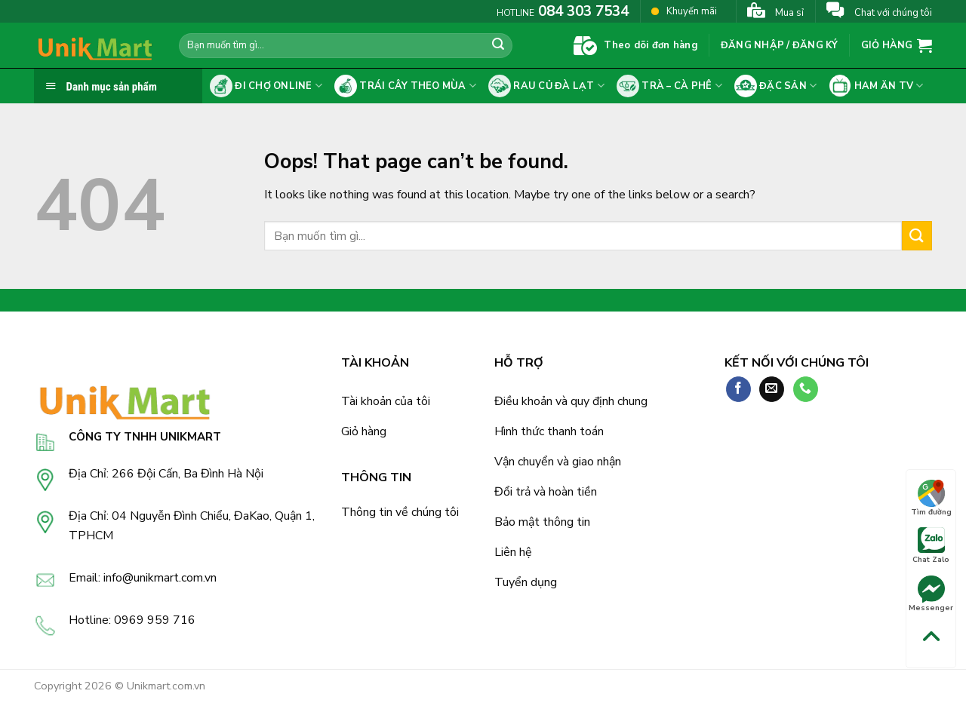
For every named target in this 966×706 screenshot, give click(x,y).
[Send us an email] (771, 389)
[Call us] (805, 389)
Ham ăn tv (876, 86)
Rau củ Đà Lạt (546, 86)
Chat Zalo (930, 546)
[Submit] (498, 46)
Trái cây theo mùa (405, 86)
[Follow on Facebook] (738, 389)
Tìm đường (931, 498)
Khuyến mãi (684, 11)
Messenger (931, 594)
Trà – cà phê (669, 86)
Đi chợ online (266, 86)
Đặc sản (775, 86)
